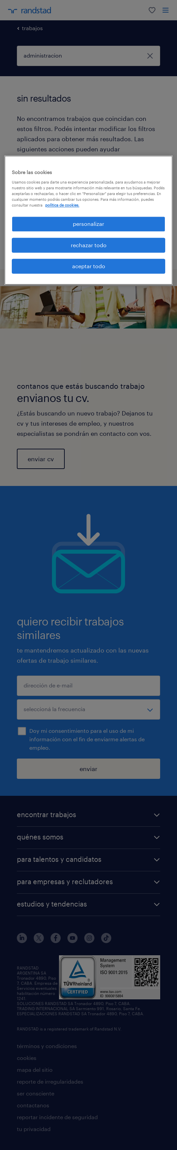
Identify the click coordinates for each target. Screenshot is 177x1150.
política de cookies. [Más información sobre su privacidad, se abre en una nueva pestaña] (62, 205)
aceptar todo (88, 266)
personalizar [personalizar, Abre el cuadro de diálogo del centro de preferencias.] (88, 224)
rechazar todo (89, 245)
